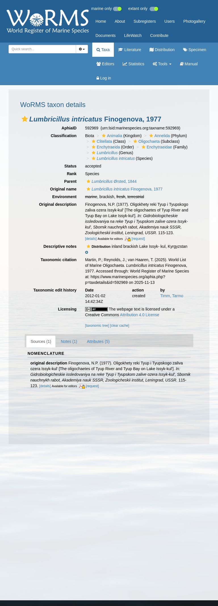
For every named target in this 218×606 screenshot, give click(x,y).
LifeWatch (133, 35)
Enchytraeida (105, 147)
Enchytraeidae (156, 147)
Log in (104, 78)
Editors (105, 64)
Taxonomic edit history (54, 290)
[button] (24, 119)
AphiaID (69, 128)
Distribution (162, 49)
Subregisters (144, 21)
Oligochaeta (146, 141)
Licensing (67, 309)
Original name (63, 189)
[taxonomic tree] (97, 326)
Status (70, 166)
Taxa (103, 49)
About (120, 21)
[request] (137, 239)
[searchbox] (40, 49)
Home (101, 21)
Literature (129, 49)
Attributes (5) (98, 341)
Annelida (159, 135)
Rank (71, 173)
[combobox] (42, 49)
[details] (91, 239)
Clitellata (101, 141)
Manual (189, 64)
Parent (70, 181)
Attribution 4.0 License (140, 315)
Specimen (194, 49)
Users (169, 21)
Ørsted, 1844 (111, 181)
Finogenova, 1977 (124, 189)
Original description (57, 204)
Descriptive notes (60, 246)
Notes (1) (69, 341)
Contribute (159, 35)
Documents (106, 35)
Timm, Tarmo (171, 295)
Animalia (111, 135)
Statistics (133, 64)
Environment (64, 196)
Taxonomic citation (59, 259)
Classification (64, 135)
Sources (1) (41, 341)
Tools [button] (162, 64)
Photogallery (194, 21)
